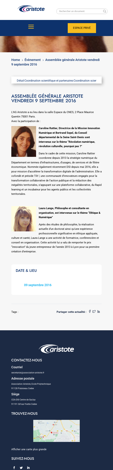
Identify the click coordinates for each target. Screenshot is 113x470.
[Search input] (80, 11)
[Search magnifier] (104, 11)
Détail (20, 80)
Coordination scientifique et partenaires (48, 80)
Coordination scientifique (89, 80)
